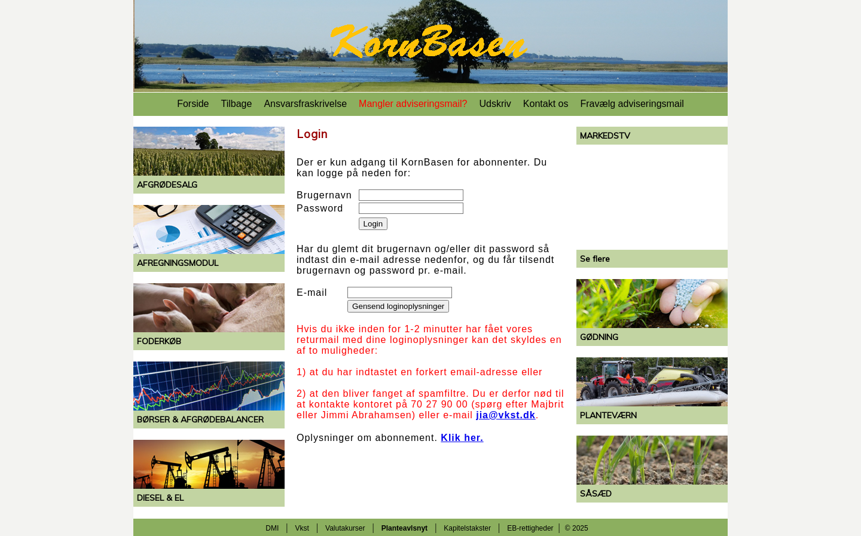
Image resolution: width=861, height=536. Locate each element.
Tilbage (236, 104)
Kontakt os (546, 104)
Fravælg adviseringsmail (631, 104)
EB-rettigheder (530, 528)
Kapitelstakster (467, 528)
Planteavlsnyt (404, 528)
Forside (193, 104)
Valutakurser (345, 528)
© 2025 (576, 528)
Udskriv (495, 104)
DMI (272, 528)
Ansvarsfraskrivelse (305, 104)
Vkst (302, 528)
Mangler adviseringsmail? (413, 104)
